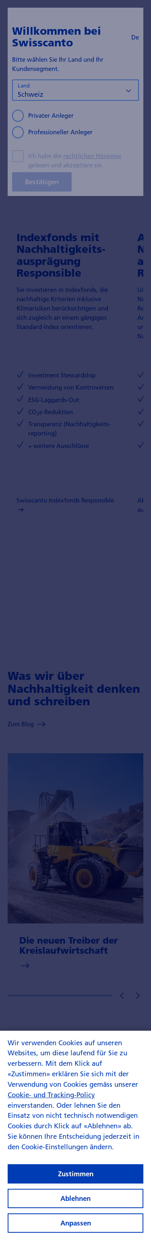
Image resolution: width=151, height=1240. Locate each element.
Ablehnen (75, 1205)
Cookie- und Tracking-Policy (51, 1102)
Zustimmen (75, 1181)
